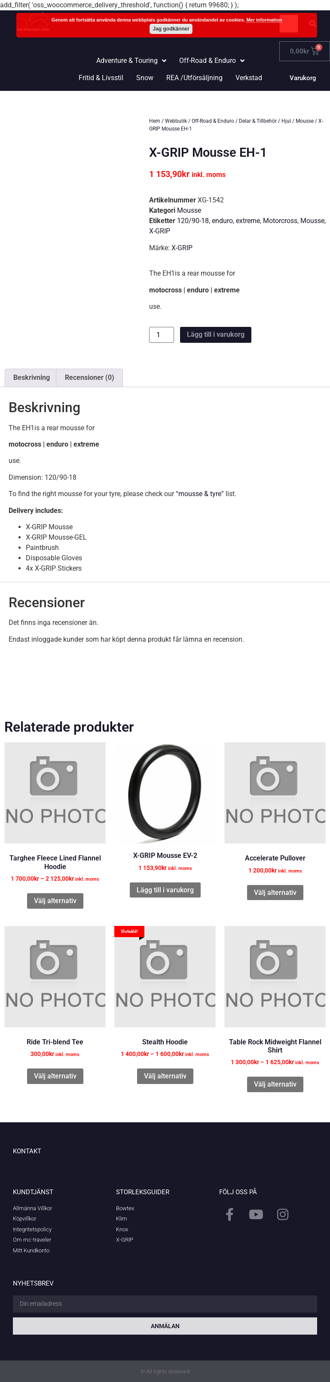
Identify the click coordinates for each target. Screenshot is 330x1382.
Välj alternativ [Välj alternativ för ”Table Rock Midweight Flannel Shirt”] (275, 1084)
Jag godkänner (171, 29)
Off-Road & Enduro (213, 121)
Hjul (286, 121)
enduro (222, 221)
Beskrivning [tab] (31, 377)
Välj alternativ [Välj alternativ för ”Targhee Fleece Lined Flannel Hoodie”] (55, 901)
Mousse (305, 121)
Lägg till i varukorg (215, 334)
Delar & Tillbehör (258, 121)
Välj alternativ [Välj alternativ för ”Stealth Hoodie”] (165, 1076)
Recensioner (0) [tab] (89, 377)
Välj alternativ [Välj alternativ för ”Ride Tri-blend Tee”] (55, 1076)
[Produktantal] (161, 335)
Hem (154, 121)
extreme (248, 221)
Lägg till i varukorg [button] (165, 890)
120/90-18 (193, 221)
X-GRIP (159, 231)
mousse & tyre (199, 494)
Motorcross (280, 221)
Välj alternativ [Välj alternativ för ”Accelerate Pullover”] (275, 892)
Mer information (264, 19)
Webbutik (176, 121)
